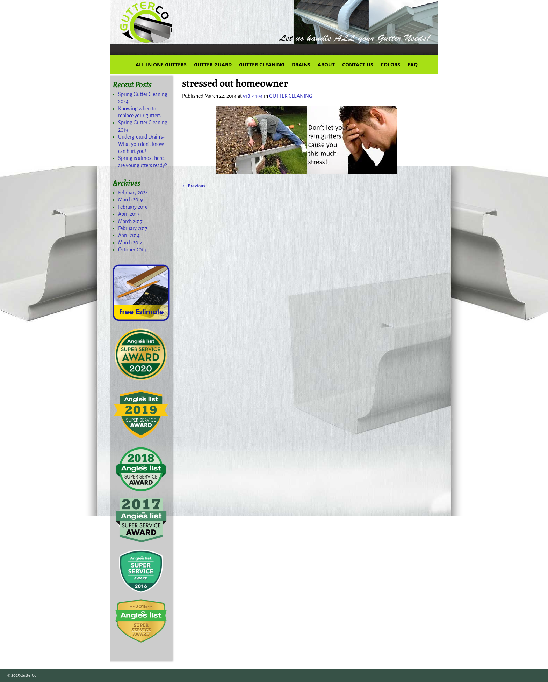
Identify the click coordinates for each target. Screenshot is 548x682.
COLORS (390, 64)
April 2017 (128, 214)
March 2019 (130, 199)
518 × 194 (253, 96)
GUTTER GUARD (213, 64)
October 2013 (132, 249)
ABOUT (326, 64)
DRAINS (301, 64)
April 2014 (129, 235)
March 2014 (130, 242)
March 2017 (130, 221)
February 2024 (133, 192)
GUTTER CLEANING (261, 64)
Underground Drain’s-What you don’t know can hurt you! (141, 144)
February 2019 (133, 207)
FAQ (413, 64)
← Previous (194, 185)
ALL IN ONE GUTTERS (161, 64)
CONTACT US (357, 64)
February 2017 (132, 228)
